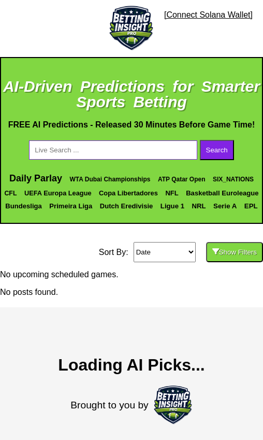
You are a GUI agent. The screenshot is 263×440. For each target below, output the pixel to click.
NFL (171, 193)
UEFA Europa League (58, 193)
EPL (251, 206)
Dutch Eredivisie (126, 206)
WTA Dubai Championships (109, 179)
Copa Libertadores (128, 193)
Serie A (225, 206)
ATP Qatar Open (182, 179)
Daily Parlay (35, 178)
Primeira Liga (70, 206)
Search (217, 150)
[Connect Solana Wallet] (208, 14)
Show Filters (234, 252)
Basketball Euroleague (222, 193)
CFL (10, 193)
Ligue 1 (172, 206)
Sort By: (113, 252)
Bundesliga (23, 206)
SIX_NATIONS (233, 179)
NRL (199, 206)
